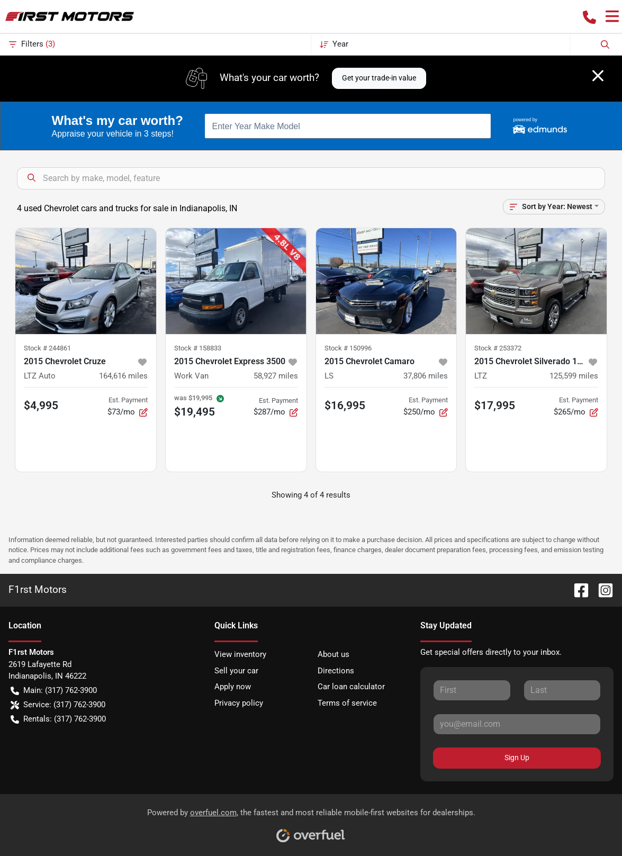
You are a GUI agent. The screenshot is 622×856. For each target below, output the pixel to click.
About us (333, 654)
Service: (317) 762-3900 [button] (58, 705)
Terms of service (347, 703)
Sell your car (236, 670)
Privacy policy (238, 703)
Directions (336, 670)
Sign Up (516, 757)
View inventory (240, 654)
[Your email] (517, 724)
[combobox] (347, 126)
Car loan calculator (351, 686)
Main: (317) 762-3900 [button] (54, 690)
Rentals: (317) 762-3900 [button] (58, 719)
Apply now (232, 686)
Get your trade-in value (379, 78)
